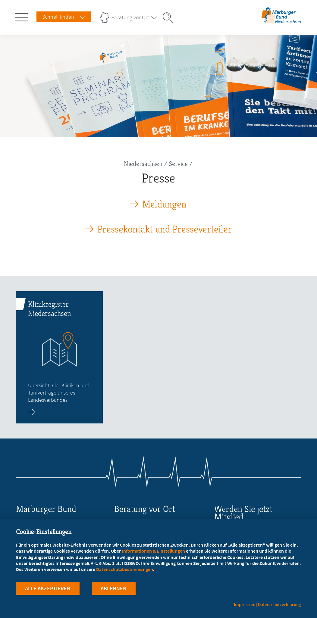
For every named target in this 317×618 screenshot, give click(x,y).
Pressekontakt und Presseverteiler (164, 229)
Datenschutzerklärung (279, 604)
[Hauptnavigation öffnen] (22, 15)
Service (178, 164)
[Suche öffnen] (169, 17)
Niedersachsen (143, 164)
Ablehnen (114, 590)
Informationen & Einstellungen (153, 553)
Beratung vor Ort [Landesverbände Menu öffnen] (130, 17)
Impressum (245, 604)
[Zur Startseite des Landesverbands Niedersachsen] (281, 20)
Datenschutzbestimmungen (124, 571)
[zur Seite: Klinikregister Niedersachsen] (59, 357)
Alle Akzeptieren (48, 590)
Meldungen (164, 204)
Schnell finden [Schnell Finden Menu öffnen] (58, 16)
